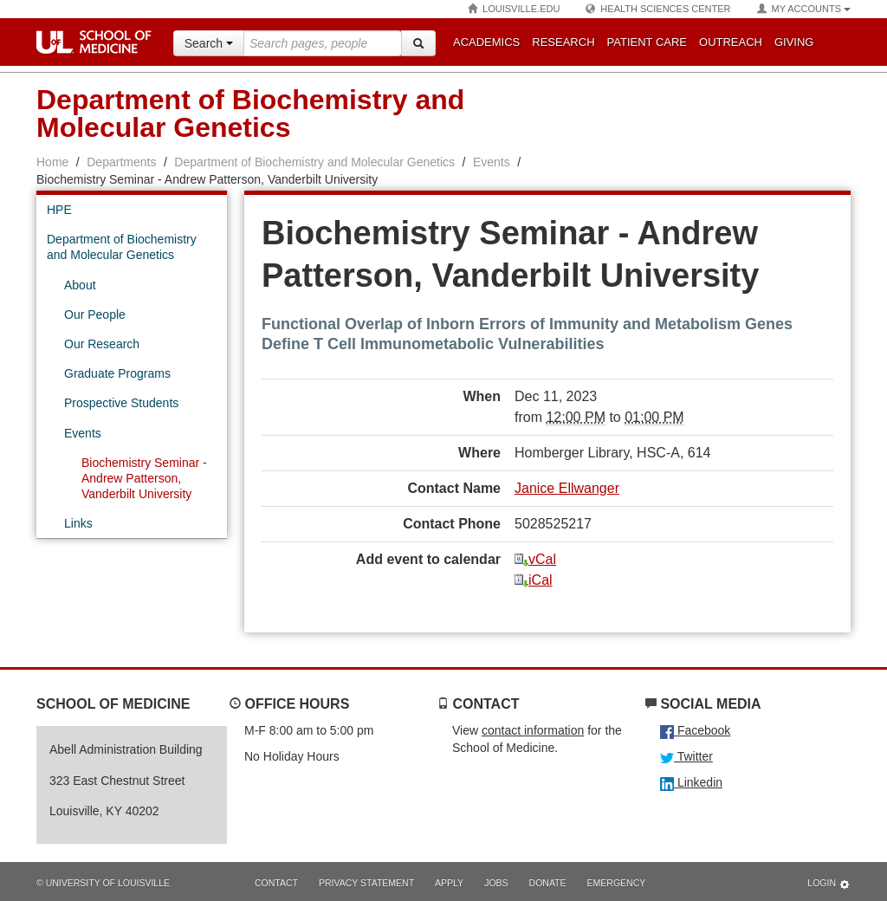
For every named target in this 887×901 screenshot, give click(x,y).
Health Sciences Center (658, 9)
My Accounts (804, 9)
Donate (548, 883)
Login (829, 884)
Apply (449, 883)
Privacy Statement (366, 883)
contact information (533, 730)
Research (563, 42)
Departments (121, 162)
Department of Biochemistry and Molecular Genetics (314, 162)
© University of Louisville (103, 883)
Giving (794, 42)
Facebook (695, 730)
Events (491, 162)
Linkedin (691, 782)
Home (52, 162)
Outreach (730, 42)
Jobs (496, 883)
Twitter (686, 756)
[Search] (418, 43)
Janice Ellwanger (567, 488)
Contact (276, 883)
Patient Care (647, 42)
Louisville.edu (514, 9)
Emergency (616, 883)
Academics (486, 42)
